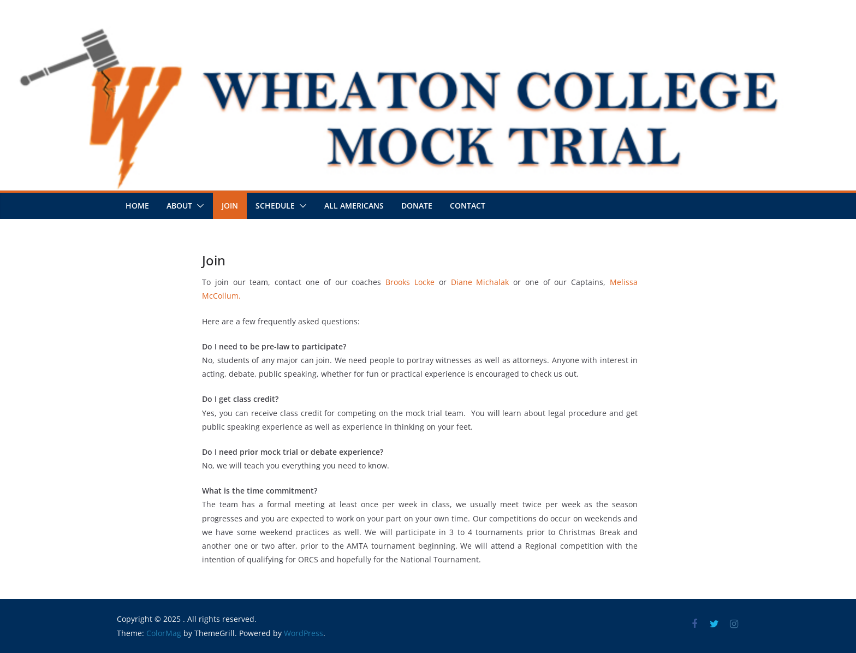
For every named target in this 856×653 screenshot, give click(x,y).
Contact (467, 205)
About (179, 205)
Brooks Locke (410, 282)
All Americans (354, 205)
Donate (416, 205)
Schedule (275, 205)
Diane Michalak (480, 282)
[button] (198, 205)
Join (230, 205)
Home (137, 205)
